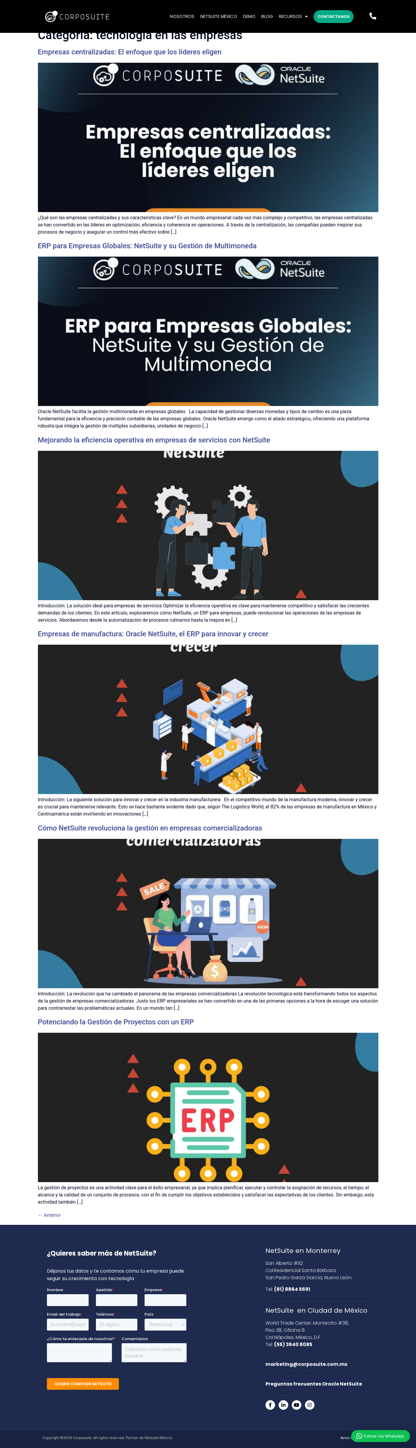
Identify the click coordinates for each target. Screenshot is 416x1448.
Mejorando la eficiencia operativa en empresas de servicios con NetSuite (154, 440)
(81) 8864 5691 (292, 1289)
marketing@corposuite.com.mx (306, 1364)
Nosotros (182, 16)
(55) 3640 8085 (293, 1344)
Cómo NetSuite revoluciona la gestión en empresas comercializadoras (150, 828)
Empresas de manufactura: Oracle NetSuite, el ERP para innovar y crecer (153, 634)
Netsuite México (218, 16)
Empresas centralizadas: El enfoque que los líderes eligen (130, 52)
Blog (267, 16)
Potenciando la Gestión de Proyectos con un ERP (116, 1022)
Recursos (293, 16)
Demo (249, 16)
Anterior (49, 1215)
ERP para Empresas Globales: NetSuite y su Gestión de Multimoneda (147, 246)
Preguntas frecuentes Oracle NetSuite (313, 1383)
